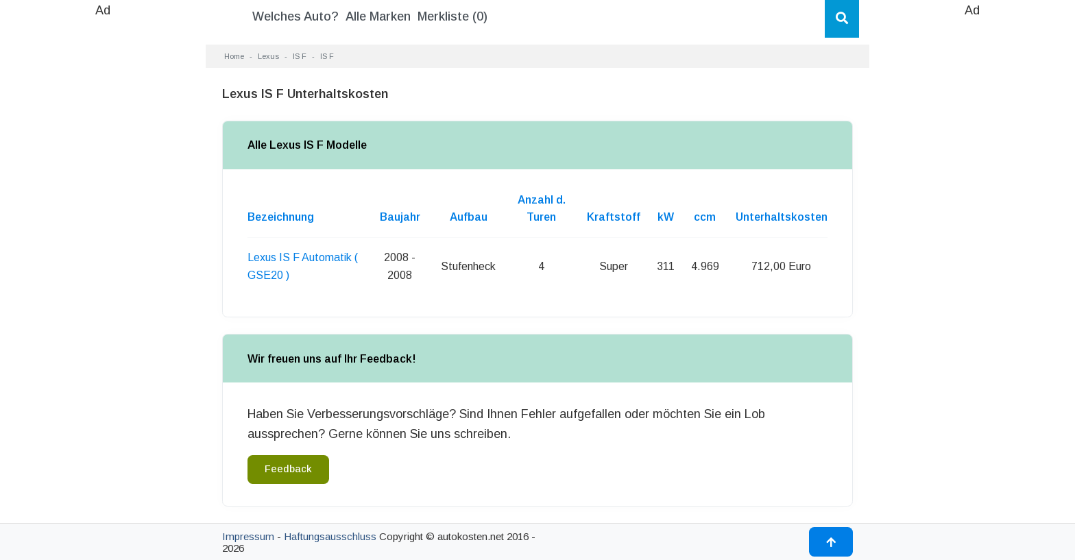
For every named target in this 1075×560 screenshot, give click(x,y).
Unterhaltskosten (782, 217)
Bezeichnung (280, 217)
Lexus (268, 56)
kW (665, 217)
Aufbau (468, 217)
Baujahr (400, 217)
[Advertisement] (103, 226)
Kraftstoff (613, 217)
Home (234, 56)
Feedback (288, 468)
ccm (705, 217)
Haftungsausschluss (330, 536)
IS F (299, 56)
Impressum (248, 536)
